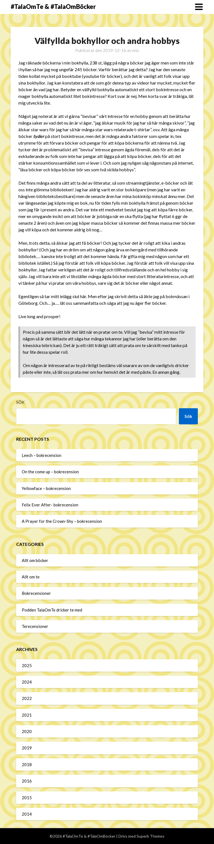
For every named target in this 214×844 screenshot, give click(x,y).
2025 (27, 665)
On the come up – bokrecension (50, 471)
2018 (27, 764)
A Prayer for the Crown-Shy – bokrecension (62, 521)
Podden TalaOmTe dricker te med (52, 609)
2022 (27, 698)
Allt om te (31, 576)
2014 (27, 813)
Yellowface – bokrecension (46, 488)
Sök (20, 402)
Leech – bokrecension (41, 455)
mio (135, 50)
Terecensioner (35, 626)
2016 (27, 780)
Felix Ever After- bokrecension (50, 504)
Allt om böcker (35, 560)
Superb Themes (150, 836)
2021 (27, 714)
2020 (27, 731)
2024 (27, 681)
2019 (27, 747)
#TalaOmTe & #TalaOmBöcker (53, 6)
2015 (27, 797)
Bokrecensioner (36, 593)
